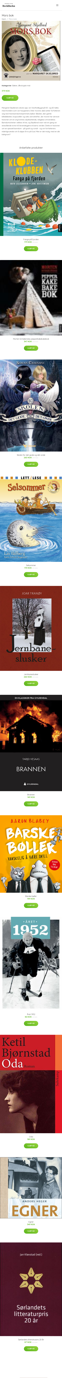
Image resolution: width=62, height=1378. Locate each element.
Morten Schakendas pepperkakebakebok (31, 339)
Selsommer (31, 565)
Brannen (31, 794)
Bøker (14, 85)
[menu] (57, 5)
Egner (31, 1222)
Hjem (4, 19)
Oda (31, 1137)
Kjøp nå (10, 98)
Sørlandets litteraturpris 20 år (31, 1339)
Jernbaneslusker (31, 674)
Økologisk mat (24, 85)
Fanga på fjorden (31, 239)
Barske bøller (31, 896)
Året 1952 (31, 1014)
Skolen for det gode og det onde (31, 455)
